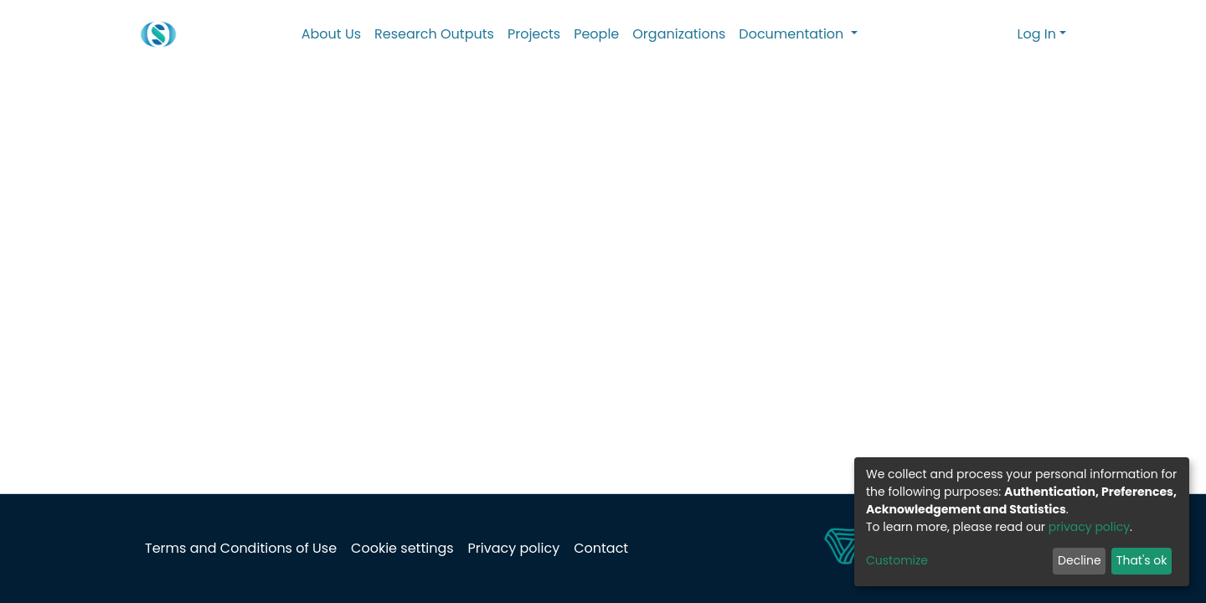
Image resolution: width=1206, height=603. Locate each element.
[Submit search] (977, 34)
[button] (1002, 34)
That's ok (1141, 560)
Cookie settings (402, 548)
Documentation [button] (793, 34)
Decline (1079, 560)
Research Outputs (434, 34)
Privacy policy (514, 548)
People (596, 34)
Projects (534, 34)
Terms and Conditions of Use (241, 548)
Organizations (678, 34)
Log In (1037, 34)
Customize (897, 560)
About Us (331, 34)
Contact (601, 548)
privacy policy (1089, 526)
